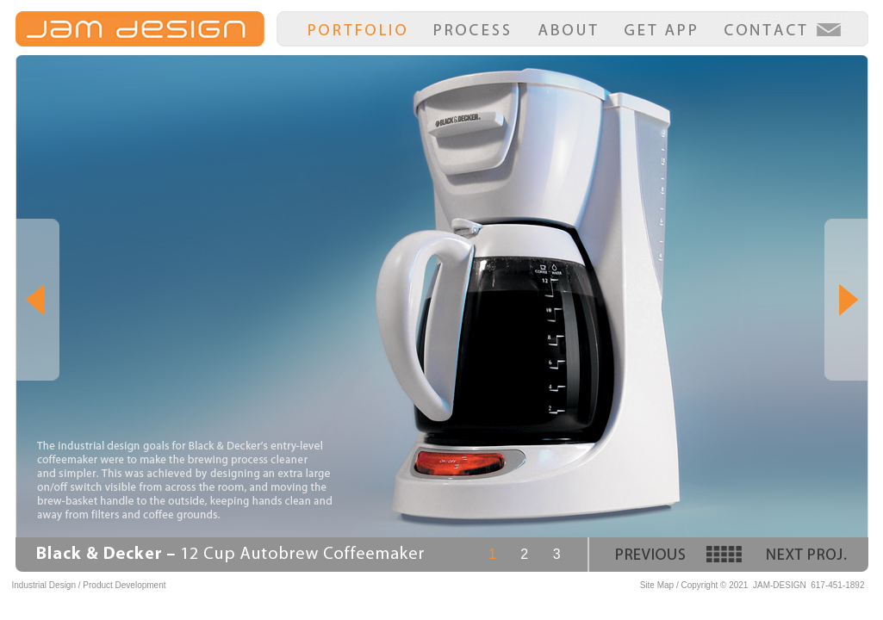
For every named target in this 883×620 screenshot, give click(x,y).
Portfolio (357, 30)
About (567, 30)
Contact (782, 30)
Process (472, 30)
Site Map (657, 585)
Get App (660, 30)
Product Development (124, 585)
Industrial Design (44, 585)
